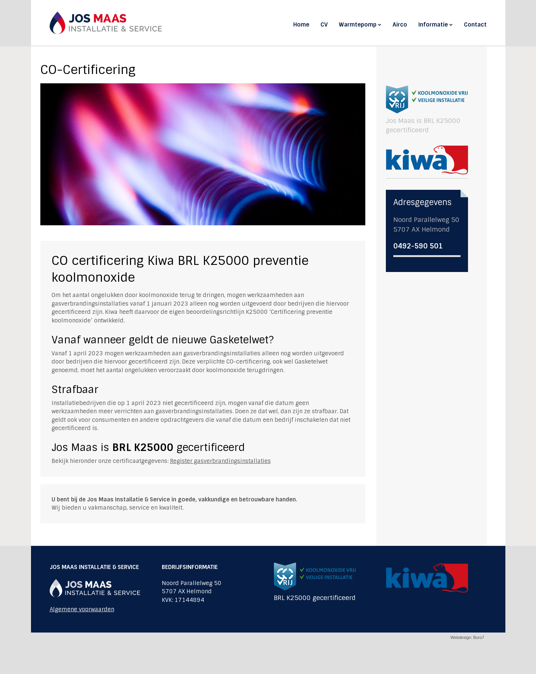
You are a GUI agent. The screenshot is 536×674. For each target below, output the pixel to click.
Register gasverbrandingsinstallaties (220, 461)
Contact (475, 24)
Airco (400, 24)
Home (301, 24)
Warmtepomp (360, 24)
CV (324, 24)
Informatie (435, 24)
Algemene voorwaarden (82, 609)
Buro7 (478, 637)
